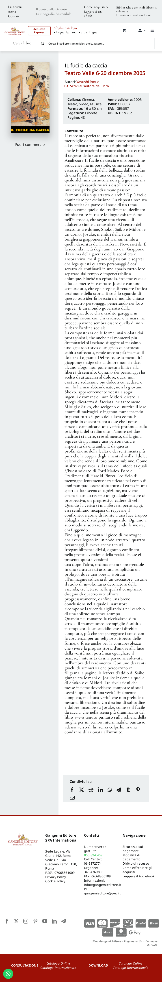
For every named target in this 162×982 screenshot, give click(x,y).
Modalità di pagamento (131, 857)
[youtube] (44, 921)
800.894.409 (93, 855)
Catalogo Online (58, 963)
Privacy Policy (55, 877)
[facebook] (6, 921)
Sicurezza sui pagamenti (133, 848)
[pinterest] (35, 921)
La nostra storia (15, 9)
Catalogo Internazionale (58, 967)
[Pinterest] (138, 790)
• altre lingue (88, 32)
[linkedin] (54, 921)
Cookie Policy (55, 881)
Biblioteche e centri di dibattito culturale (136, 9)
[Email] (72, 798)
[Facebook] (72, 790)
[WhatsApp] (109, 790)
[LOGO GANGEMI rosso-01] (15, 25)
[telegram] (63, 921)
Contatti (14, 16)
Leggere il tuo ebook (138, 876)
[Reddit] (91, 790)
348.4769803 (94, 872)
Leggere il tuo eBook (93, 13)
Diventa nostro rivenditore (133, 15)
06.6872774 (93, 863)
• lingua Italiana (65, 32)
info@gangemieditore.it (102, 885)
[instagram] (25, 921)
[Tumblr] (128, 790)
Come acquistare (96, 7)
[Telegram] (118, 790)
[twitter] (16, 921)
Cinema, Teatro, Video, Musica (84, 101)
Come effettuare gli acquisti (138, 870)
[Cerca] (42, 43)
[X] (81, 790)
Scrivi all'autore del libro (89, 86)
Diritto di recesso (136, 863)
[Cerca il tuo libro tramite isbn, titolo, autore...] (96, 43)
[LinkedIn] (100, 790)
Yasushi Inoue (87, 81)
